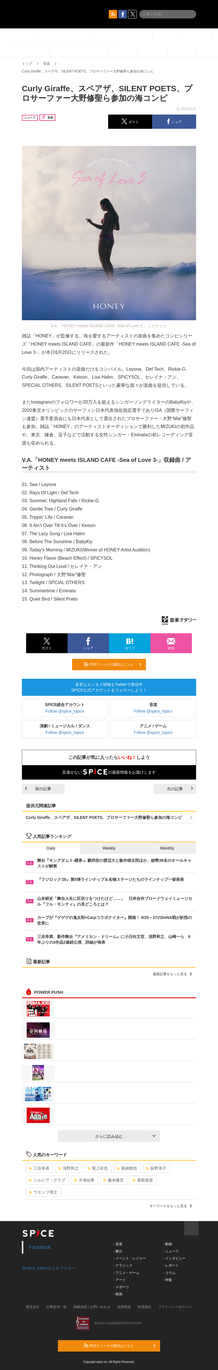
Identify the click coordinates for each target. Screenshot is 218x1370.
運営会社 (32, 1307)
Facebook (40, 1247)
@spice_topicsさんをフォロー (49, 1268)
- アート (120, 1280)
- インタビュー (174, 1258)
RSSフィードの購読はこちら (112, 664)
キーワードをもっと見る (171, 1206)
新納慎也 (126, 1168)
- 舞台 (118, 1251)
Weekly (109, 848)
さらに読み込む (125, 1136)
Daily (51, 848)
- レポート (171, 1265)
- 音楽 (118, 1244)
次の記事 (180, 788)
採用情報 (124, 1307)
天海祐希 (84, 1180)
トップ (27, 64)
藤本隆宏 (113, 1180)
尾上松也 (97, 1168)
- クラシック (123, 1265)
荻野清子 (156, 1168)
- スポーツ (121, 1287)
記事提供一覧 (56, 1307)
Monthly (167, 848)
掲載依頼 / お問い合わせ (92, 1307)
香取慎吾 (142, 1180)
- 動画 (167, 1244)
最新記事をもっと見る (172, 974)
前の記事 (38, 788)
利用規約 (144, 1307)
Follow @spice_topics (65, 711)
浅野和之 (68, 1168)
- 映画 (118, 1294)
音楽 (46, 64)
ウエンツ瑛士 (43, 1192)
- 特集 (167, 1280)
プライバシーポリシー (175, 1307)
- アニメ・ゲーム (126, 1273)
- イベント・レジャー (130, 1258)
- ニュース (171, 1251)
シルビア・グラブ (47, 1180)
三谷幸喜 (39, 1168)
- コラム (169, 1273)
